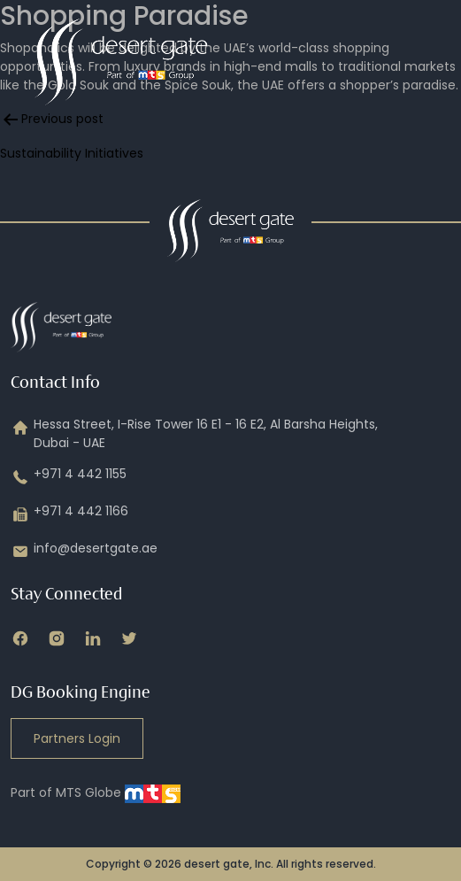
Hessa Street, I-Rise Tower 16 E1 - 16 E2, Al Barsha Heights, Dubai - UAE (194, 433)
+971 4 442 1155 (69, 477)
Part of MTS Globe (96, 792)
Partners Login (77, 738)
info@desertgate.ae (84, 551)
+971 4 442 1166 (69, 514)
